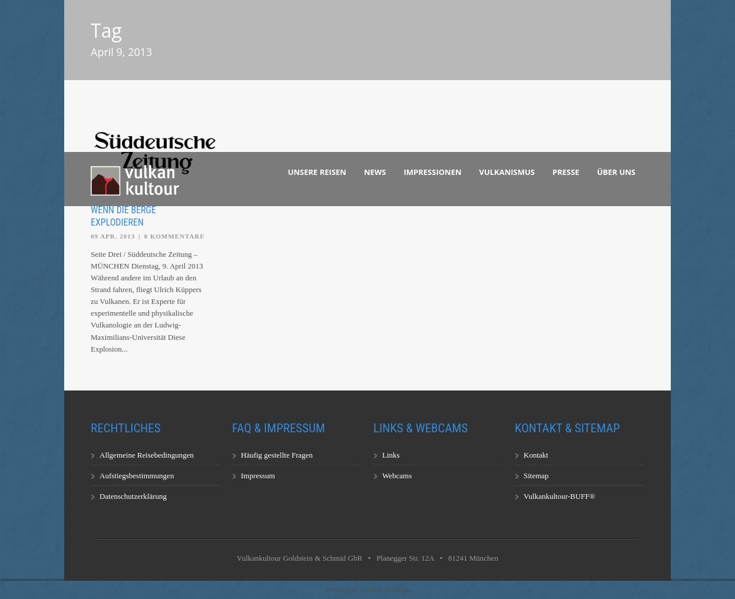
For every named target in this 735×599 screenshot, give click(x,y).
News (375, 172)
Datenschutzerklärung (133, 496)
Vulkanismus (507, 172)
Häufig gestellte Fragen (277, 455)
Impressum (258, 475)
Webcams (397, 475)
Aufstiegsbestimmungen (137, 475)
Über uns (616, 172)
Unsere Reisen (317, 172)
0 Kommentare (174, 236)
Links (391, 455)
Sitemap (536, 475)
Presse (566, 172)
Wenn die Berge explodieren (123, 216)
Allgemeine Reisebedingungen (147, 455)
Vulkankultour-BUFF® (559, 496)
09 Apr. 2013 (113, 236)
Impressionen (433, 172)
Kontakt (536, 455)
